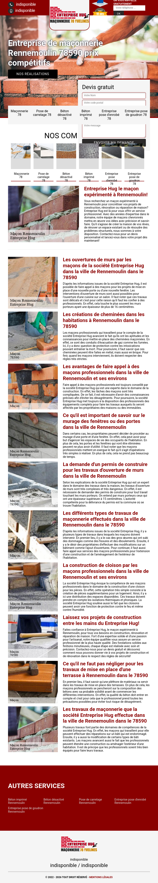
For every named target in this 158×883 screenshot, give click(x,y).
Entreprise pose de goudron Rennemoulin (25, 809)
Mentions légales (101, 877)
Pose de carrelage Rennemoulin (90, 801)
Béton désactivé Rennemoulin (54, 801)
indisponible (22, 5)
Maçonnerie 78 (19, 113)
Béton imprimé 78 (86, 115)
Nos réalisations (32, 74)
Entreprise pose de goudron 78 (136, 113)
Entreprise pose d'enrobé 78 (109, 115)
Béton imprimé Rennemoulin (17, 801)
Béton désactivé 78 (65, 115)
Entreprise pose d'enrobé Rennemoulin (130, 801)
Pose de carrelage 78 (42, 113)
